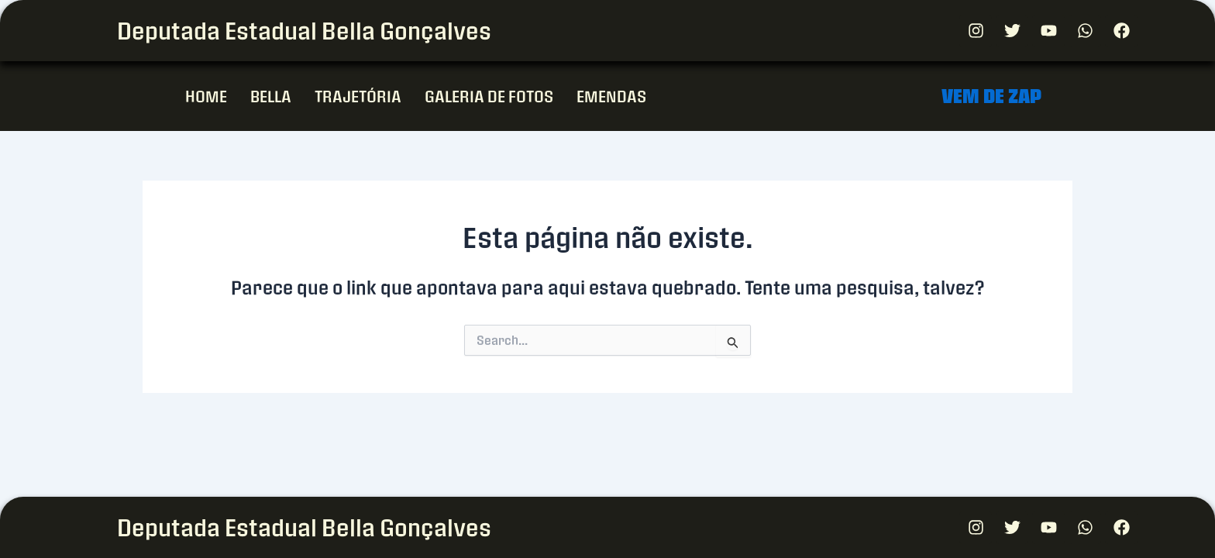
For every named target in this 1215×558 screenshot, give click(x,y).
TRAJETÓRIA (358, 96)
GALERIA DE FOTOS (489, 96)
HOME (206, 96)
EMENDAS (611, 96)
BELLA (270, 96)
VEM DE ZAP (991, 95)
